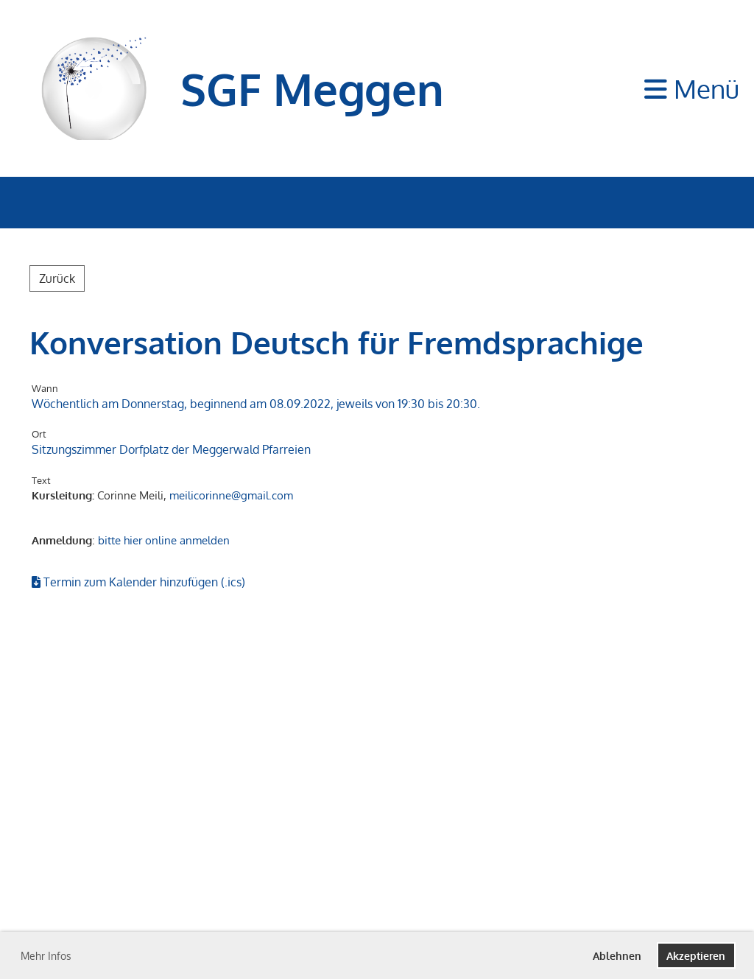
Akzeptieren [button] (695, 955)
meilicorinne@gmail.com (231, 495)
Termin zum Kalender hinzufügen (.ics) (144, 582)
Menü (691, 88)
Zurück (57, 278)
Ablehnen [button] (617, 955)
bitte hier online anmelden (164, 540)
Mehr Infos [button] (46, 956)
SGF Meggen (312, 88)
